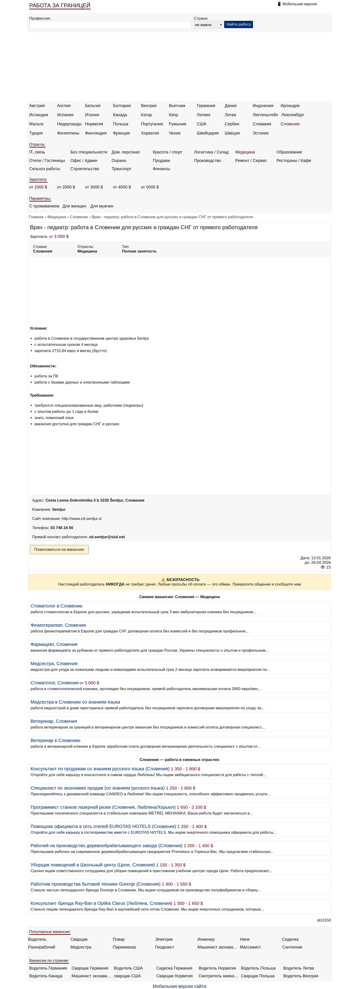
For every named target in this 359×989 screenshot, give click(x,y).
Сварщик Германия (90, 968)
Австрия (37, 105)
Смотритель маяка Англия (219, 976)
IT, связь (37, 152)
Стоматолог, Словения (55, 682)
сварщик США (127, 976)
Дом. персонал (126, 152)
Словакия (262, 124)
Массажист (250, 947)
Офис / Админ (84, 160)
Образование (289, 152)
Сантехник (292, 947)
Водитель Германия (48, 968)
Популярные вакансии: (50, 932)
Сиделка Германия (174, 968)
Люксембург (292, 115)
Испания (65, 115)
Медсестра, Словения (54, 663)
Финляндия (96, 133)
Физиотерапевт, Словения (58, 625)
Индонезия (263, 105)
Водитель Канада (46, 976)
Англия (64, 105)
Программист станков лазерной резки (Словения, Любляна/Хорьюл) (103, 807)
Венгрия (149, 105)
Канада (120, 115)
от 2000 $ (66, 187)
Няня (245, 939)
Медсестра (81, 947)
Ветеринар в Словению (55, 740)
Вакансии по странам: (49, 960)
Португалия (152, 124)
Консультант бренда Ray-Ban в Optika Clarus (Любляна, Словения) (101, 903)
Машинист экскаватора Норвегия (92, 976)
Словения (290, 124)
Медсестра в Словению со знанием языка (75, 701)
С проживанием (44, 206)
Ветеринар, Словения (54, 721)
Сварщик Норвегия (174, 976)
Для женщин (74, 206)
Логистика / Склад (211, 152)
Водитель (37, 939)
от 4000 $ (122, 187)
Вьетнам (177, 105)
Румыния (177, 124)
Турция (36, 133)
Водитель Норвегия (217, 968)
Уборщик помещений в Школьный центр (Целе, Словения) (93, 864)
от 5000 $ (150, 187)
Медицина (245, 152)
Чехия (174, 133)
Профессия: (40, 18)
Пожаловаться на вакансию (59, 549)
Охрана (119, 160)
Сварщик (79, 939)
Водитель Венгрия (300, 976)
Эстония (261, 133)
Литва (230, 115)
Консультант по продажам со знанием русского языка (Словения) (100, 768)
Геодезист (164, 947)
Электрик (164, 939)
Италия (92, 115)
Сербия (232, 124)
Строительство (85, 169)
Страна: (201, 18)
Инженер (206, 939)
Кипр (173, 115)
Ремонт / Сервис (251, 160)
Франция (121, 133)
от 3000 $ (94, 187)
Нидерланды (69, 124)
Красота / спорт (167, 152)
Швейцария (208, 133)
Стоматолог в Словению (57, 605)
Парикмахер (124, 947)
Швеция (232, 133)
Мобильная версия (300, 4)
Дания (231, 105)
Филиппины (68, 133)
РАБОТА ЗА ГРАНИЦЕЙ (59, 5)
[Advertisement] (179, 67)
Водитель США (128, 968)
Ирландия (290, 105)
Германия (206, 105)
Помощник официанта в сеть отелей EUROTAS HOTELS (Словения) (103, 826)
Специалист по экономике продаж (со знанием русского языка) (98, 787)
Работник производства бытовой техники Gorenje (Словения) (96, 884)
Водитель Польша (258, 968)
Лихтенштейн (265, 115)
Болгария (122, 105)
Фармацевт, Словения (54, 644)
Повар (119, 939)
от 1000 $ (38, 187)
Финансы (161, 169)
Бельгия (93, 105)
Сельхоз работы (44, 169)
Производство (207, 160)
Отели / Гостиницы (47, 160)
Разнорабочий (41, 947)
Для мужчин (101, 206)
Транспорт (122, 169)
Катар (146, 115)
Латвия (203, 115)
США (202, 124)
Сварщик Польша (258, 976)
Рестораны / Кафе (294, 160)
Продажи (161, 160)
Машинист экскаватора (218, 947)
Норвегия (94, 124)
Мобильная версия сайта (179, 986)
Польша (120, 124)
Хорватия (150, 133)
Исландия (38, 115)
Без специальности (89, 152)
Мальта (36, 124)
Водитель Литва (298, 968)
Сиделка (290, 939)
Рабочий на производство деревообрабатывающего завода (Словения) (107, 845)
